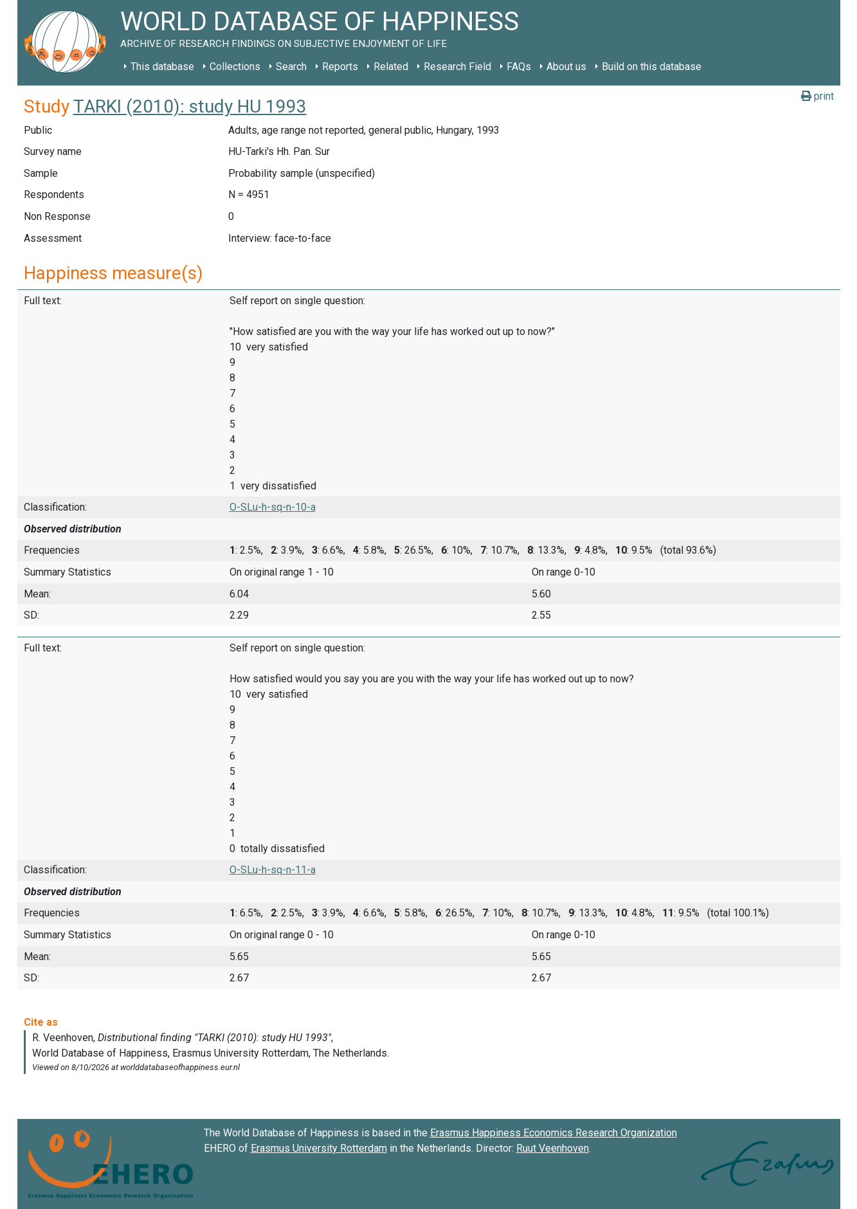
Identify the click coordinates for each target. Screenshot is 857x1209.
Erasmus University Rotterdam (319, 1148)
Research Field (457, 66)
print (817, 96)
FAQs (519, 66)
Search (291, 66)
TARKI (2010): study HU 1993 (190, 106)
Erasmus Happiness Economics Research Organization (553, 1133)
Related (391, 66)
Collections (235, 66)
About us (566, 66)
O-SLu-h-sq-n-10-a (273, 507)
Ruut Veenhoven (552, 1148)
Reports (340, 66)
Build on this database (651, 66)
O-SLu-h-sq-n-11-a (273, 870)
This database (162, 66)
